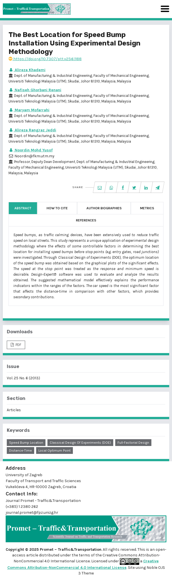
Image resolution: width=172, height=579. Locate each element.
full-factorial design (133, 443)
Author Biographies (104, 208)
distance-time (20, 450)
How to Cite (57, 208)
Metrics (147, 208)
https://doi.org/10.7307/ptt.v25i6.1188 (45, 58)
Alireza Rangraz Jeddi (32, 130)
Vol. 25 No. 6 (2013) (23, 378)
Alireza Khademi (26, 70)
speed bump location (26, 443)
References (86, 220)
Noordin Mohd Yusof (30, 150)
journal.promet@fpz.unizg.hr (32, 512)
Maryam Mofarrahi (28, 110)
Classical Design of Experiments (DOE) (80, 443)
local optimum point (54, 450)
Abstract (22, 208)
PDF (18, 345)
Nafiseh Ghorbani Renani (34, 90)
